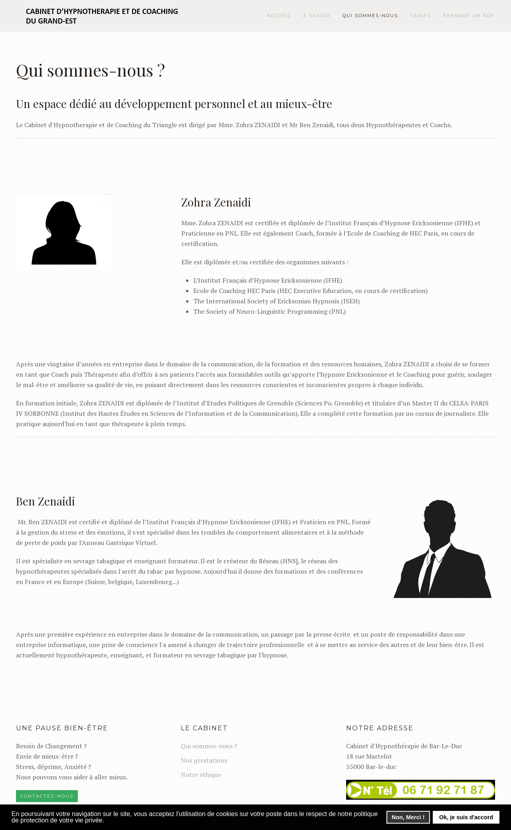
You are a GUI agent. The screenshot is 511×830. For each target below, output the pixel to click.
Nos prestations (204, 760)
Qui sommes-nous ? (209, 745)
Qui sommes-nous (370, 15)
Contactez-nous (46, 796)
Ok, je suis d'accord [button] (466, 817)
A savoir (317, 15)
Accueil (279, 15)
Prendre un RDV (469, 15)
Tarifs (420, 15)
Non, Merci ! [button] (408, 817)
